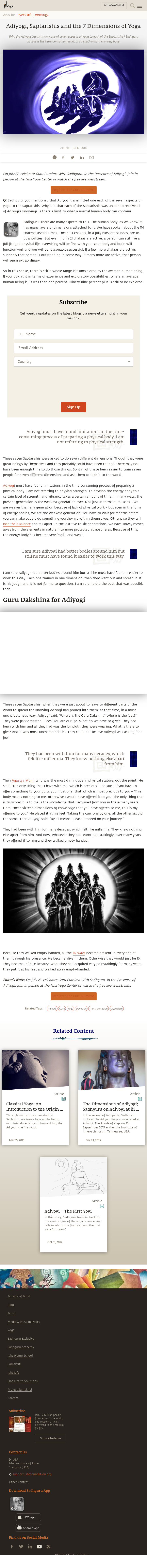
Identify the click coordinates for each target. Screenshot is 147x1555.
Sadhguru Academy (21, 1347)
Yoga (11, 1330)
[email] (91, 157)
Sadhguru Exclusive (21, 1338)
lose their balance (17, 524)
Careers (13, 1398)
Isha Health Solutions (23, 1381)
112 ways (79, 953)
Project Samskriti (20, 1389)
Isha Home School (20, 1355)
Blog (11, 1304)
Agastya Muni (23, 780)
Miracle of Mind (19, 1296)
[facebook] (63, 157)
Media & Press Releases (24, 1321)
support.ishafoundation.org (32, 1474)
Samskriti (14, 1364)
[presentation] (73, 386)
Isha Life (13, 1372)
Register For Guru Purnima (74, 190)
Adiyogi (9, 485)
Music (12, 1313)
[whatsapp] (54, 157)
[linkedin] (82, 157)
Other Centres (19, 1482)
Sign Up (73, 407)
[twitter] (72, 157)
